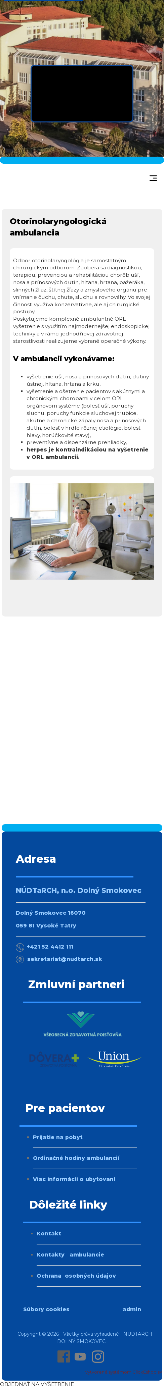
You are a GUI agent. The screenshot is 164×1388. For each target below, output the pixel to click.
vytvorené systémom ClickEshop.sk (123, 1372)
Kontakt (49, 1233)
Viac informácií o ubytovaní (74, 1179)
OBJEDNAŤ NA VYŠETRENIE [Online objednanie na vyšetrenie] (37, 1384)
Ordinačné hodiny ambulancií (76, 1158)
